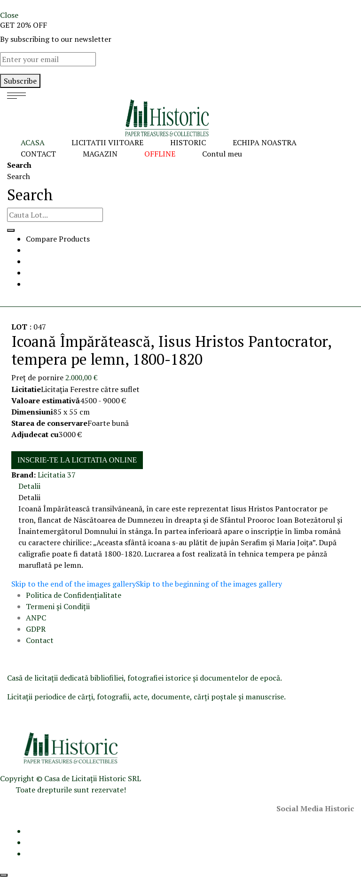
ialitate (109, 595)
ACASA (33, 142)
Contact (40, 640)
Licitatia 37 (57, 475)
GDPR (36, 629)
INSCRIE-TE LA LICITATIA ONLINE (77, 460)
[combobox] (55, 215)
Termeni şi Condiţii (59, 606)
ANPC (36, 617)
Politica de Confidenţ (61, 595)
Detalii (29, 486)
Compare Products (58, 239)
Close (9, 15)
